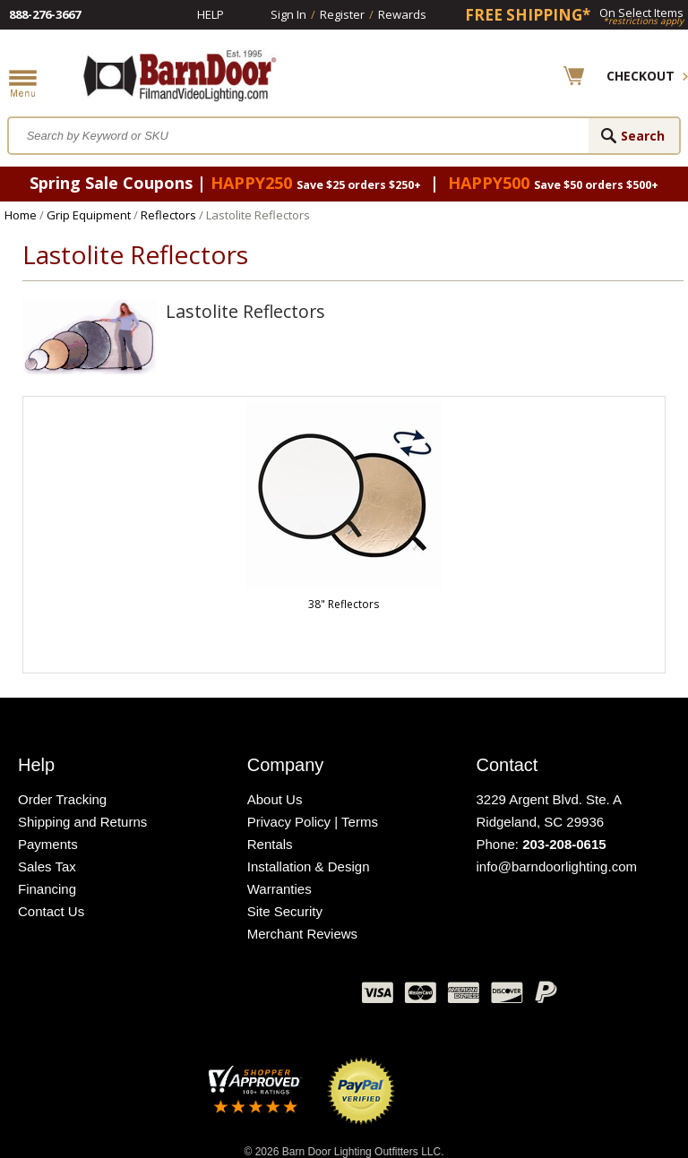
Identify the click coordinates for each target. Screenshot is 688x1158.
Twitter (214, 997)
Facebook (169, 997)
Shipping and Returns (82, 821)
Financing (47, 888)
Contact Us (51, 911)
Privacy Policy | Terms (312, 821)
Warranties (279, 888)
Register (342, 14)
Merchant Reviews (302, 933)
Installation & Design (308, 866)
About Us (275, 799)
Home (20, 215)
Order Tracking (62, 799)
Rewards (402, 14)
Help (210, 14)
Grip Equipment (89, 215)
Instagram (303, 997)
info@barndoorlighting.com (556, 866)
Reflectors (168, 215)
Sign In (288, 14)
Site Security (284, 911)
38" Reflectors (343, 604)
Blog (258, 997)
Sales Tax (47, 866)
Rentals (270, 844)
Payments (48, 844)
